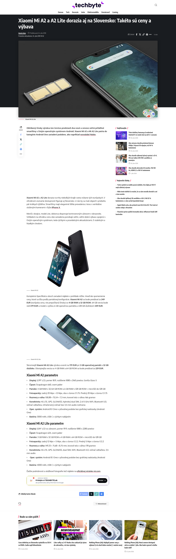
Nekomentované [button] (98, 504)
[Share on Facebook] (136, 34)
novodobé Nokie (88, 134)
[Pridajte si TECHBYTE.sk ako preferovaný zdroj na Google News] (68, 480)
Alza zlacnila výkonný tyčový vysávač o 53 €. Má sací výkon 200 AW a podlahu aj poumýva (143, 156)
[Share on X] (140, 34)
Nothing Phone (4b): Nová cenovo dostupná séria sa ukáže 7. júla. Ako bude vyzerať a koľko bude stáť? (140, 545)
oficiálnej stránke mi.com (89, 470)
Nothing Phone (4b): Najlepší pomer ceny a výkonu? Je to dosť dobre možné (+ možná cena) (105, 545)
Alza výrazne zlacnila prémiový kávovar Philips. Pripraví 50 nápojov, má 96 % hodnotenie (141, 143)
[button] (156, 5)
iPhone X (56, 207)
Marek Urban (22, 33)
